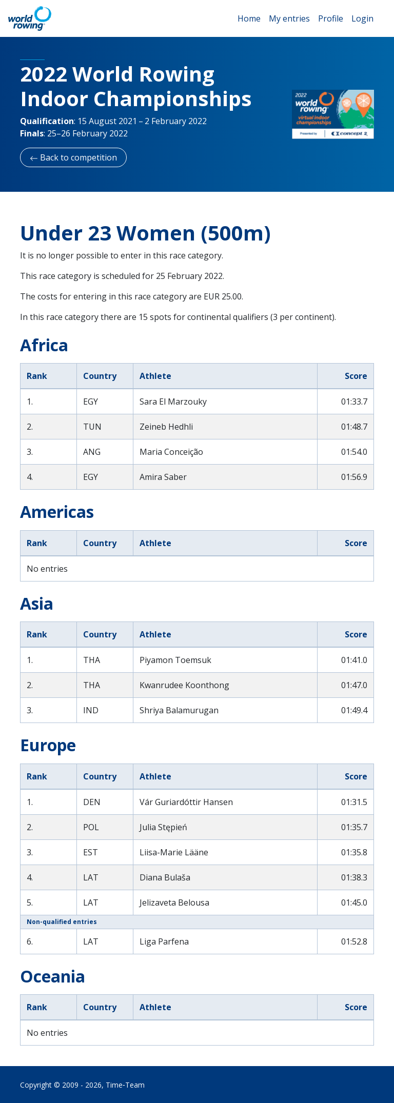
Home (249, 18)
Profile (330, 18)
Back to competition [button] (73, 157)
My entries (289, 18)
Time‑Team (125, 1085)
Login (362, 18)
